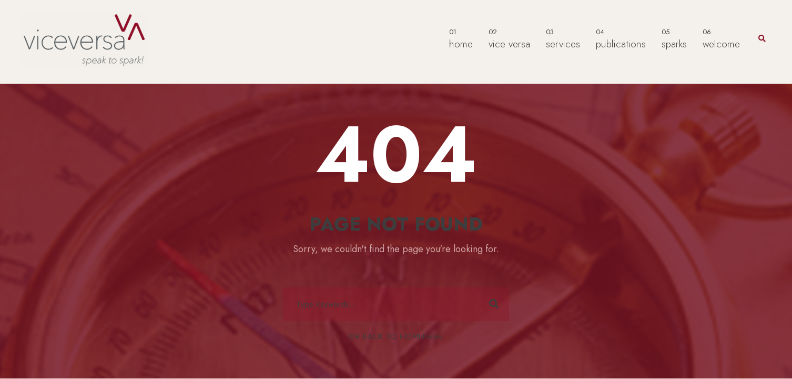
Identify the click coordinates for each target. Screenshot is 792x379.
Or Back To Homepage (396, 336)
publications (621, 38)
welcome (721, 38)
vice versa (509, 38)
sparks (674, 38)
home (461, 38)
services (563, 38)
